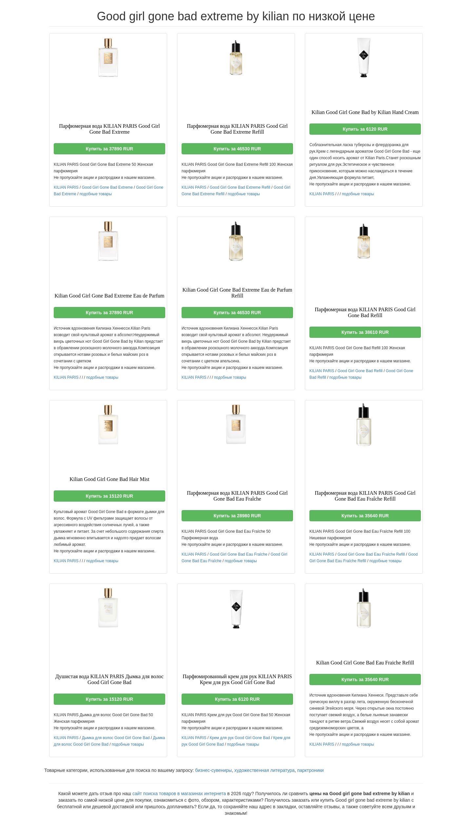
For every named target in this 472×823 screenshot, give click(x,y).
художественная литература (264, 770)
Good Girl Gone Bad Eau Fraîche (238, 554)
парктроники (310, 770)
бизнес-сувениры (213, 770)
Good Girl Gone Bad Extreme (107, 187)
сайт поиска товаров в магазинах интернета (179, 793)
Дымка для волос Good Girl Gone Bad (116, 738)
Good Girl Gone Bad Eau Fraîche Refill (371, 554)
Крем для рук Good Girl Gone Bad (240, 738)
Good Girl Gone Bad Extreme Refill (240, 187)
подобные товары (96, 194)
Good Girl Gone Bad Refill (360, 371)
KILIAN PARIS (66, 187)
